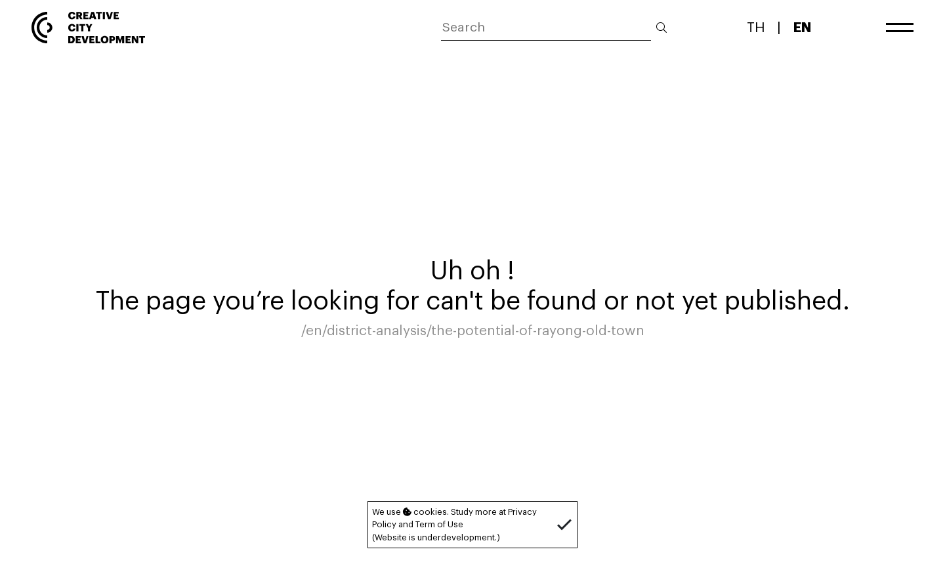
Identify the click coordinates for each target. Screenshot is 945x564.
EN (802, 26)
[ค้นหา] (546, 28)
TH (756, 26)
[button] (565, 524)
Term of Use (439, 524)
